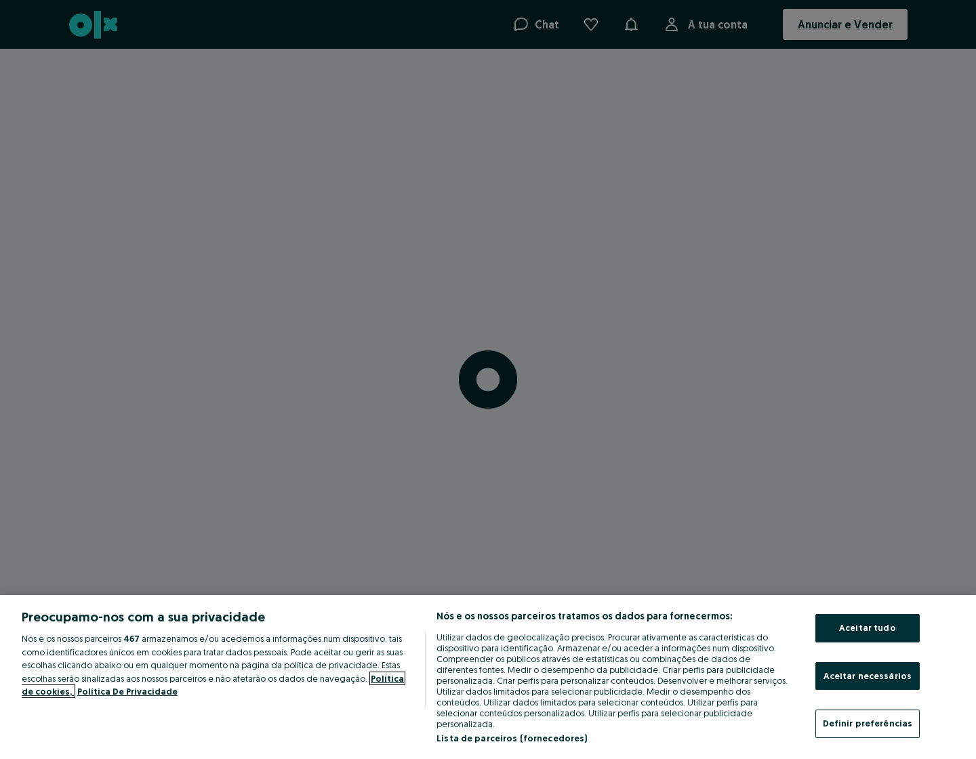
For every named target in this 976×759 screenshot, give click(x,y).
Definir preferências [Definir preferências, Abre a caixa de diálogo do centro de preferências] (868, 723)
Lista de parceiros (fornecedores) (511, 738)
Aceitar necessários (868, 675)
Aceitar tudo (867, 627)
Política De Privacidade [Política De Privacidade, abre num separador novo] (127, 691)
